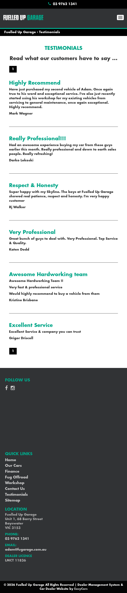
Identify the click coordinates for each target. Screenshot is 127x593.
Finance (12, 472)
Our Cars (13, 466)
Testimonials (49, 32)
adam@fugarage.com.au (25, 549)
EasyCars (81, 589)
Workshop (14, 483)
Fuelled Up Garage (20, 32)
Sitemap (12, 501)
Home (10, 460)
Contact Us (15, 489)
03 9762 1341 (65, 4)
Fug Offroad (16, 477)
